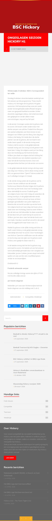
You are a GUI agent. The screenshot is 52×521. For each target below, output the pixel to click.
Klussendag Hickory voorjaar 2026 (26, 384)
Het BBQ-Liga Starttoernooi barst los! (18, 492)
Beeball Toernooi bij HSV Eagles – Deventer (30, 347)
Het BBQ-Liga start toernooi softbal (17, 484)
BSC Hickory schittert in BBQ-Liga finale (29, 359)
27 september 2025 (21, 350)
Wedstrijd (37, 297)
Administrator (15, 297)
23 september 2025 (21, 339)
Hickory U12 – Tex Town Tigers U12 (17, 501)
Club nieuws (8, 401)
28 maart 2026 (19, 386)
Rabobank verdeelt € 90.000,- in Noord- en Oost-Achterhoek (22, 474)
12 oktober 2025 (20, 375)
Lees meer (10, 458)
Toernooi (7, 412)
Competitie (29, 297)
